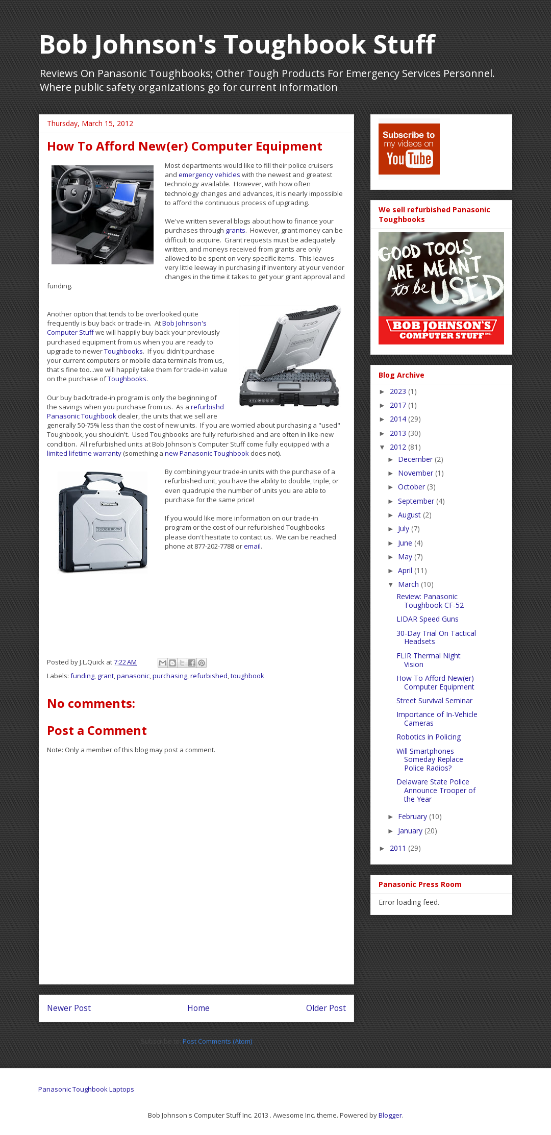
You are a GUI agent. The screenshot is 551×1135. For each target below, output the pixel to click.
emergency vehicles (209, 174)
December (416, 459)
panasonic (133, 675)
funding (82, 675)
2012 (399, 447)
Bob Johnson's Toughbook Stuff (237, 44)
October (412, 486)
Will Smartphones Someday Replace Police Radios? (429, 759)
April (406, 570)
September (417, 501)
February (413, 816)
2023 (399, 391)
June (406, 543)
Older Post (326, 1008)
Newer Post (69, 1008)
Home (198, 1008)
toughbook (247, 675)
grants (235, 230)
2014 (399, 419)
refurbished (209, 675)
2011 (399, 848)
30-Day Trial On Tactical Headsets (436, 637)
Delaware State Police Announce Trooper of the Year (435, 790)
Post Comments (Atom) (217, 1041)
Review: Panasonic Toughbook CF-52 (430, 600)
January (411, 830)
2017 (399, 405)
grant (105, 675)
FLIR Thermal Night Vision (428, 660)
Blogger (390, 1115)
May (406, 556)
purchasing (170, 675)
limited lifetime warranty (84, 453)
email (252, 546)
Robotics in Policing (428, 737)
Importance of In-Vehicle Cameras (437, 718)
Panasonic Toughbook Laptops (86, 1089)
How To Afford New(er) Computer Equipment (435, 682)
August (410, 515)
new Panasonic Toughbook (207, 453)
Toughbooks (123, 351)
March (409, 584)
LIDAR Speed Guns (427, 619)
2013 (399, 433)
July (404, 528)
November (416, 473)
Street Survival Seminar (434, 700)
